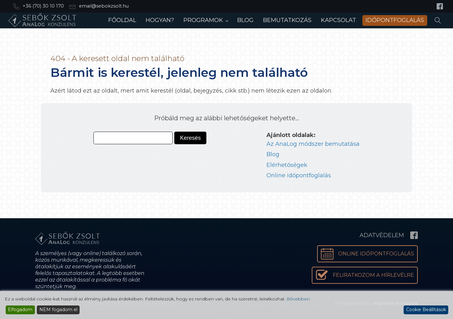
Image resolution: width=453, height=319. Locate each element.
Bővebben (298, 299)
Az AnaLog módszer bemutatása (313, 143)
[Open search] (438, 20)
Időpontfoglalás (395, 20)
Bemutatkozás (287, 20)
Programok (203, 20)
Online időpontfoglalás (298, 175)
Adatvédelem (382, 235)
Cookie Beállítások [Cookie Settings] (426, 309)
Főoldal (122, 20)
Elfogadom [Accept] (20, 309)
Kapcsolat (338, 20)
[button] (365, 275)
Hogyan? (160, 20)
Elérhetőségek (286, 165)
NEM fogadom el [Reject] (58, 309)
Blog (245, 20)
